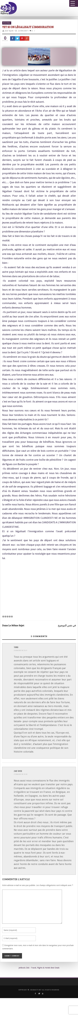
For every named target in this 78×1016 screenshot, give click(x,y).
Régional (6, 23)
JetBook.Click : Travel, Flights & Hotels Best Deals (39, 968)
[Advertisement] (38, 588)
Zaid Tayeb (8, 31)
